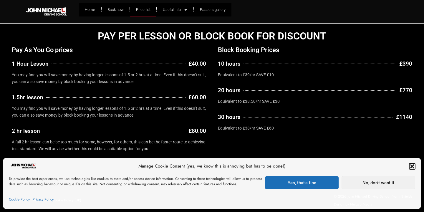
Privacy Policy (43, 199)
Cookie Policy (19, 199)
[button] (412, 166)
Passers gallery (213, 9)
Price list (143, 9)
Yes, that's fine (302, 183)
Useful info (175, 10)
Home (90, 9)
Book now (115, 9)
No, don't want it (378, 183)
